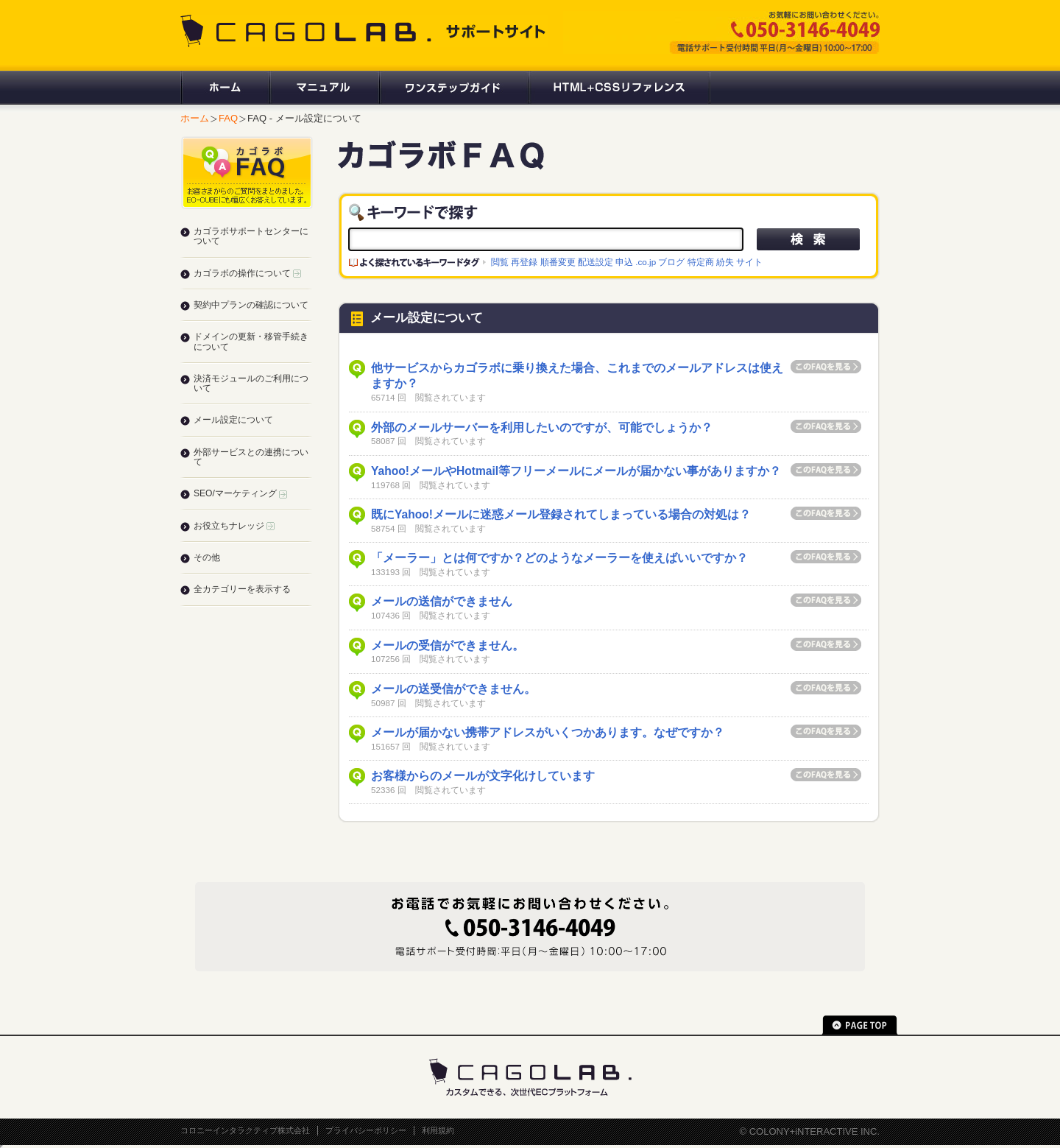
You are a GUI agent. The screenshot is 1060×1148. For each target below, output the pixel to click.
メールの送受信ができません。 (453, 689)
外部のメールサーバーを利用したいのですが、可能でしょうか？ (542, 427)
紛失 (725, 262)
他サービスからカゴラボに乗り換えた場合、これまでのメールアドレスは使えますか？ (577, 376)
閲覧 (500, 262)
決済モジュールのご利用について (251, 383)
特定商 (701, 262)
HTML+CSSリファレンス (619, 88)
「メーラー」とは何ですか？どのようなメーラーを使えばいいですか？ (559, 558)
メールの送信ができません (441, 601)
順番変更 (558, 262)
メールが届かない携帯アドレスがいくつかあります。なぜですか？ (547, 732)
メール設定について (233, 420)
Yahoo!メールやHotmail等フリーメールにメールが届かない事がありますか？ (576, 471)
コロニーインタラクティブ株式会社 (245, 1130)
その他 (207, 557)
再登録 (524, 262)
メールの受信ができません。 (447, 645)
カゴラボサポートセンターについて (251, 236)
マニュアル (323, 88)
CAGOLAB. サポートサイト (364, 31)
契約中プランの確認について (251, 305)
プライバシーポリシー (365, 1130)
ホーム (224, 88)
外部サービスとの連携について (251, 457)
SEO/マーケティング (240, 493)
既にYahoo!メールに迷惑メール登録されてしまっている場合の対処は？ (561, 514)
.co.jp (645, 262)
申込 (624, 262)
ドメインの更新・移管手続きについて (251, 341)
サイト (749, 262)
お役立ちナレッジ (234, 526)
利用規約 (438, 1130)
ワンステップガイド (453, 88)
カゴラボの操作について (247, 273)
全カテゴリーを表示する (242, 589)
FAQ (228, 118)
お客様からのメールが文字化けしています (483, 776)
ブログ (671, 262)
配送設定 (595, 262)
